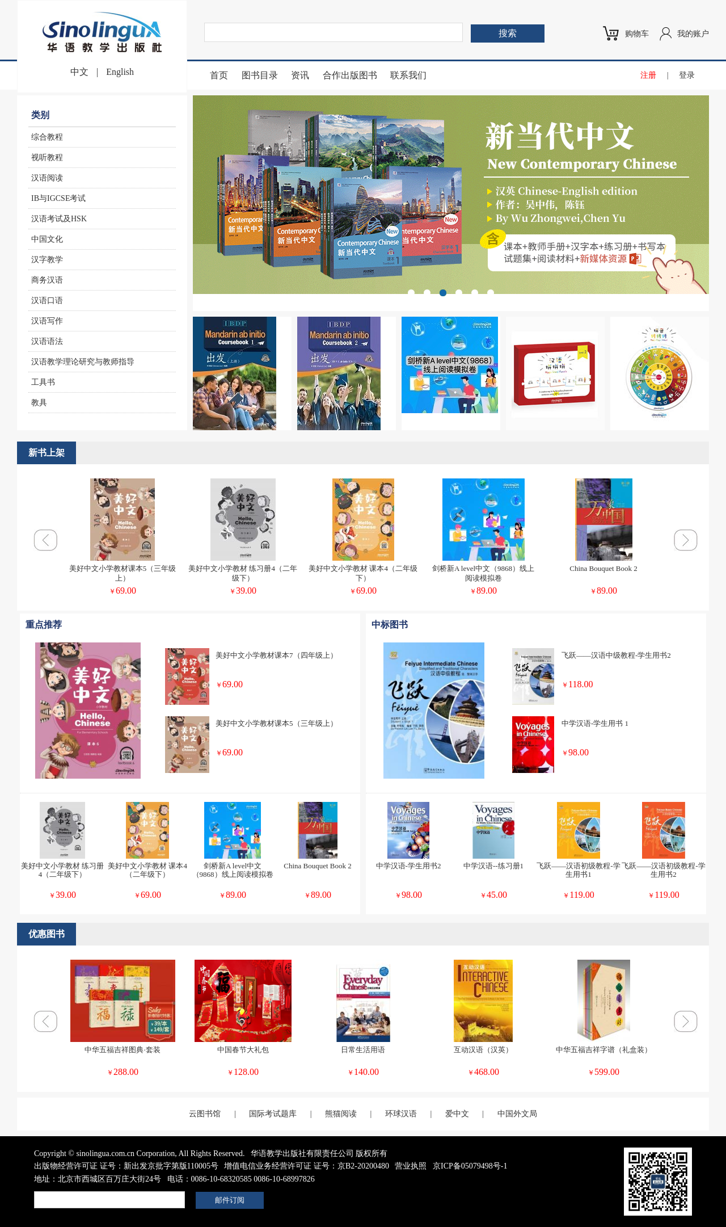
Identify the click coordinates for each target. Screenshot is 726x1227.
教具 (39, 402)
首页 (219, 75)
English (120, 72)
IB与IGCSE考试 (58, 198)
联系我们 (408, 75)
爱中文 (457, 1114)
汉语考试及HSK (59, 219)
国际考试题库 (273, 1114)
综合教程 (47, 137)
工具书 (43, 382)
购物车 (637, 34)
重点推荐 (44, 624)
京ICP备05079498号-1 (470, 1166)
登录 (687, 75)
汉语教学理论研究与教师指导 (82, 362)
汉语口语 (47, 300)
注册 (648, 75)
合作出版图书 (350, 75)
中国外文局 (517, 1114)
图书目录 (260, 75)
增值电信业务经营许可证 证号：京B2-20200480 (306, 1166)
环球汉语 (401, 1114)
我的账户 (693, 34)
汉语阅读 (47, 178)
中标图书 (390, 624)
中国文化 (47, 239)
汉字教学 (47, 259)
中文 (79, 72)
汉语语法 (47, 341)
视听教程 (47, 157)
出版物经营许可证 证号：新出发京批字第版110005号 (126, 1166)
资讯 (300, 75)
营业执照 (411, 1166)
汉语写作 (47, 321)
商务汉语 (47, 280)
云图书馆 (205, 1114)
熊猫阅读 (341, 1114)
